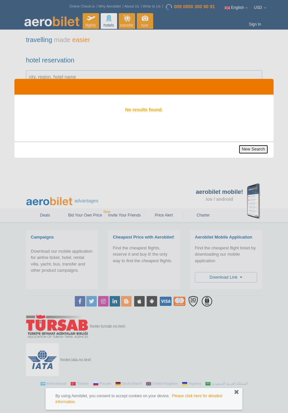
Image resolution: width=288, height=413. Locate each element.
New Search (253, 149)
